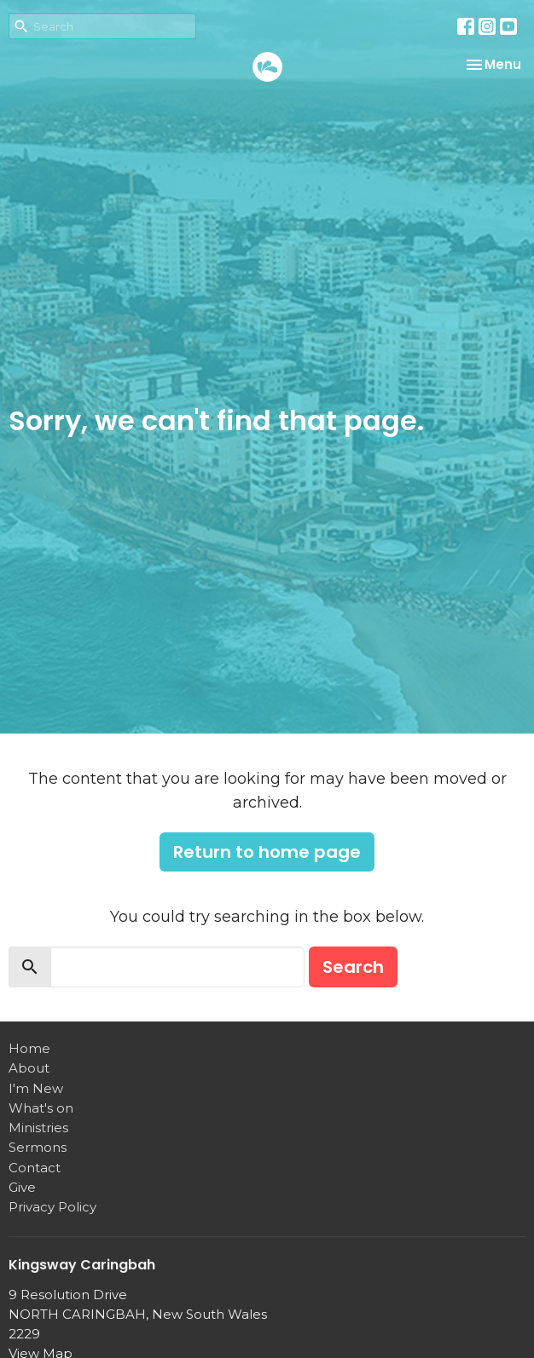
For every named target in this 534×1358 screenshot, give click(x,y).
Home (29, 1048)
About (29, 1068)
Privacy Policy (52, 1207)
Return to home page (267, 852)
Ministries (38, 1127)
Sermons (38, 1147)
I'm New (36, 1088)
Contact (35, 1167)
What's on (41, 1108)
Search (353, 967)
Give (22, 1187)
